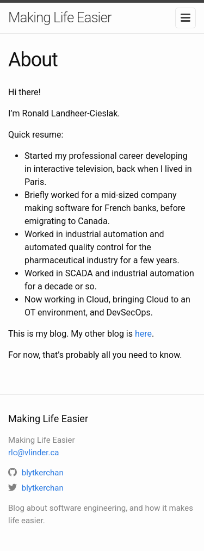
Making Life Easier (60, 17)
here (143, 334)
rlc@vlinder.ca (33, 452)
